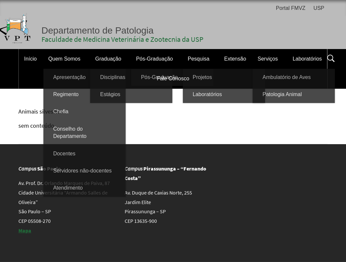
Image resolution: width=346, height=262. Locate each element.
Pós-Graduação (154, 59)
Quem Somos (64, 59)
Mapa (24, 230)
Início (30, 59)
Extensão (235, 59)
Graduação (108, 59)
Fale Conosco (173, 78)
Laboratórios (307, 59)
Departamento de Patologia (97, 30)
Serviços (268, 59)
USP (318, 8)
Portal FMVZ (291, 8)
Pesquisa (199, 59)
